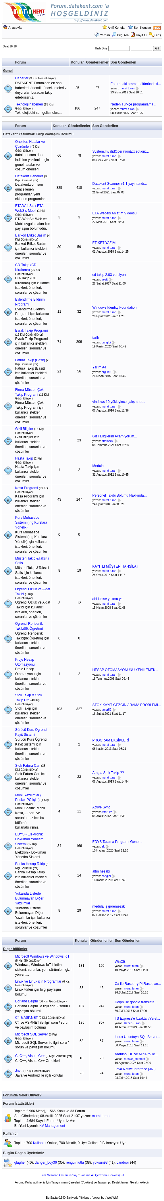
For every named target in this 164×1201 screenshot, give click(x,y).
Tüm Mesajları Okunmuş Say (58, 1175)
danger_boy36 (46, 1162)
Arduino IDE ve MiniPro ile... (136, 1054)
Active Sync (101, 807)
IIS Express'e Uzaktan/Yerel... (137, 1018)
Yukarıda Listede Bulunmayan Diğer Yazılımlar (29, 898)
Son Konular (142, 27)
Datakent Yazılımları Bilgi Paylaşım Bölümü (38, 134)
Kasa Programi (26, 488)
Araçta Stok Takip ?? (108, 773)
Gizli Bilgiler (24, 429)
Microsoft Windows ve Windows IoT (42, 956)
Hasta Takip (24, 458)
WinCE (120, 962)
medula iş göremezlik (108, 906)
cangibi (106, 342)
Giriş (158, 35)
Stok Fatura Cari (27, 766)
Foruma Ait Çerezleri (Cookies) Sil (102, 1175)
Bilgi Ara (120, 35)
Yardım (105, 35)
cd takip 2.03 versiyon (109, 275)
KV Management (52, 1126)
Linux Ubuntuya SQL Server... (137, 1037)
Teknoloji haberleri (29, 104)
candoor (123, 1162)
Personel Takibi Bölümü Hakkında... (119, 495)
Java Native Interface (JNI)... (137, 1069)
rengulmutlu (75, 1162)
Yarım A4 (99, 367)
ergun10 (107, 372)
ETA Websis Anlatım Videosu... (116, 213)
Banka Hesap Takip (30, 864)
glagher (20, 1162)
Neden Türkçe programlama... (133, 104)
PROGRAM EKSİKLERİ (110, 740)
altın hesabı (101, 871)
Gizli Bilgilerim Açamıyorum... (114, 436)
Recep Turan (132, 1023)
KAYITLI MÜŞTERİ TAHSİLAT (115, 566)
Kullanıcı (10, 1133)
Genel (8, 71)
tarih (95, 338)
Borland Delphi (26, 1001)
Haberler (21, 78)
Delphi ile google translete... (136, 1002)
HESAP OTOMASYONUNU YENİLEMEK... (125, 670)
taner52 (106, 709)
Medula (98, 466)
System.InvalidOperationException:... (120, 151)
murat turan (127, 88)
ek (103, 846)
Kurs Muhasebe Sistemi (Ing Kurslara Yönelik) (31, 522)
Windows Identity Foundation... (116, 307)
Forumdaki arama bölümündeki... (136, 84)
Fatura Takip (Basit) (30, 360)
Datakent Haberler (29, 176)
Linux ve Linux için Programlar (38, 981)
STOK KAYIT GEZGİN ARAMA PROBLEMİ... (126, 705)
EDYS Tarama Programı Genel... (117, 842)
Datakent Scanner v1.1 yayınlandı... (119, 184)
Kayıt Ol (141, 35)
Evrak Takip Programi (31, 330)
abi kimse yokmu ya (107, 599)
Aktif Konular (117, 27)
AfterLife (106, 812)
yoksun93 (100, 1162)
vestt (105, 279)
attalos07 (107, 441)
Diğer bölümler (15, 949)
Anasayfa (15, 27)
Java (18, 1071)
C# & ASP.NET (26, 1018)
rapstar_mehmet (134, 1058)
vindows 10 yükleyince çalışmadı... (118, 402)
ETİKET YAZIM (104, 243)
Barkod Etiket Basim (30, 235)
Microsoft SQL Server (31, 1034)
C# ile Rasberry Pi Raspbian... (138, 984)
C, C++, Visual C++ (30, 1056)
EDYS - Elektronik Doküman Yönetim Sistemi (29, 839)
